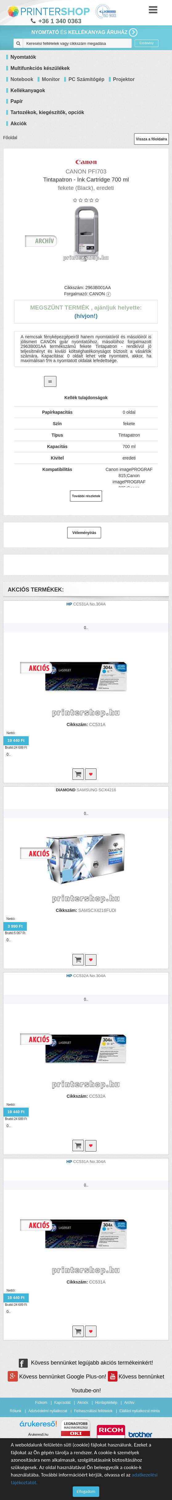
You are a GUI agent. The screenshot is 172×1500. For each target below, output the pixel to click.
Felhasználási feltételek (93, 1411)
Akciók (82, 1402)
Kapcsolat (62, 1402)
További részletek (86, 496)
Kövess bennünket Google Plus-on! (58, 1377)
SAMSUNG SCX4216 (96, 790)
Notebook (21, 79)
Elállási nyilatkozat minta (139, 1411)
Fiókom (41, 1402)
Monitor (51, 79)
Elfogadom (86, 1491)
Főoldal (10, 137)
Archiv (129, 1402)
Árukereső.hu (38, 1434)
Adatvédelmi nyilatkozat (47, 1411)
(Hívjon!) (86, 316)
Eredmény (147, 43)
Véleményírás (84, 533)
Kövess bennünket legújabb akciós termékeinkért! (86, 1363)
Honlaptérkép (106, 1402)
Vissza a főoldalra (151, 139)
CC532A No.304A (89, 975)
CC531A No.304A (89, 604)
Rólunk (15, 1411)
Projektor (124, 79)
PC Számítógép (86, 79)
